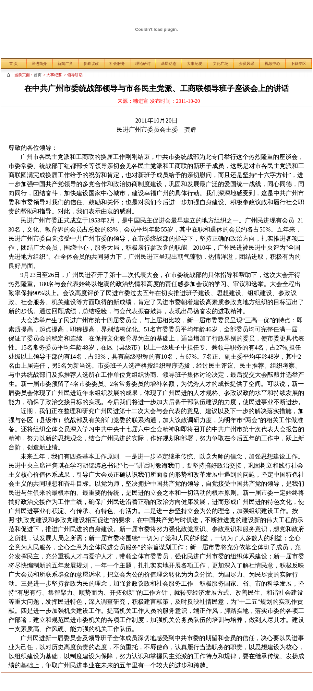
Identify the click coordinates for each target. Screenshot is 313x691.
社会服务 (117, 63)
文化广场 (220, 63)
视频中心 (272, 63)
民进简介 (39, 63)
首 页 (13, 63)
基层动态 (168, 63)
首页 (38, 75)
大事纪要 (194, 63)
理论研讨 (143, 63)
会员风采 (246, 63)
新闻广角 (65, 63)
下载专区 (298, 63)
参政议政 (91, 63)
